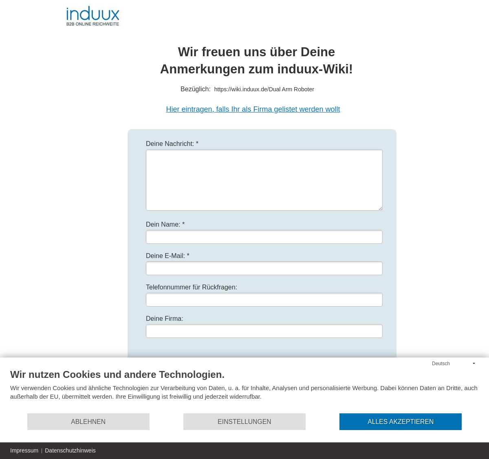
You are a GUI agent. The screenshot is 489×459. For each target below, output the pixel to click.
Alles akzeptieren (401, 421)
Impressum (24, 450)
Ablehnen (88, 421)
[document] (244, 390)
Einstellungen (244, 421)
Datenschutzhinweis (70, 450)
